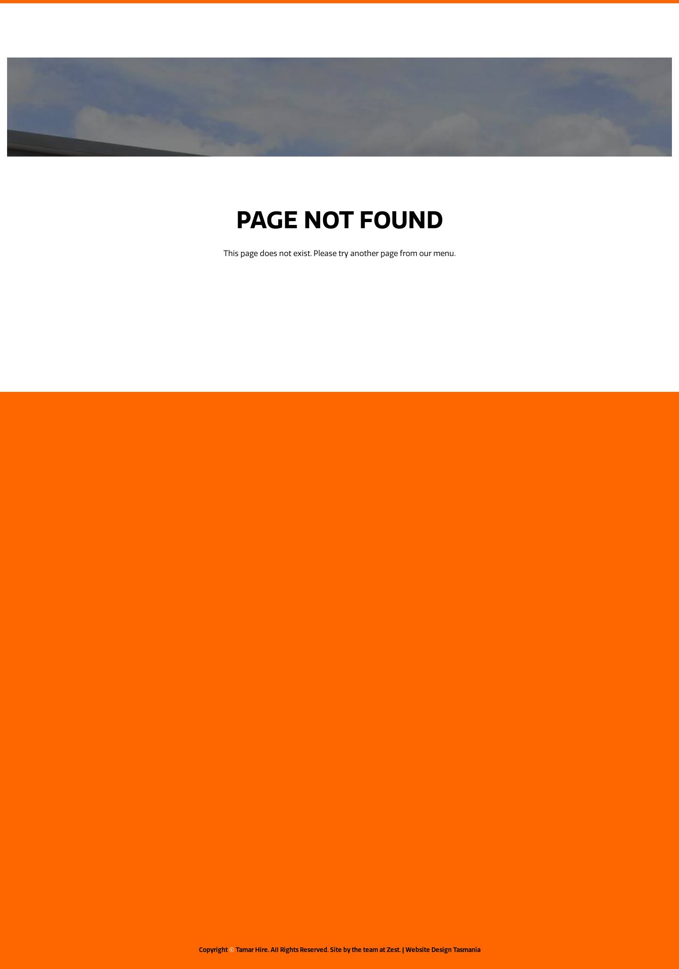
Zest (393, 949)
